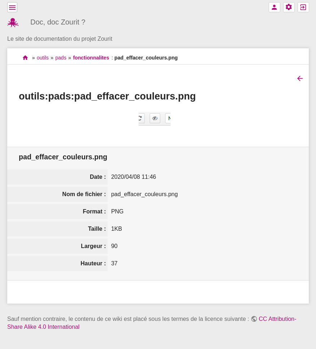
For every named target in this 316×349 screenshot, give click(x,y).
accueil (25, 57)
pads (60, 58)
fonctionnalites (91, 58)
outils (43, 58)
